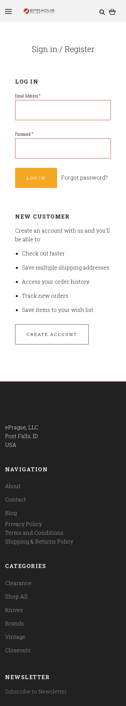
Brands (14, 623)
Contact (15, 499)
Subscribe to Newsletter (36, 691)
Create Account (52, 334)
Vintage (15, 636)
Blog (11, 512)
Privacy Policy (23, 523)
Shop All (16, 596)
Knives (14, 609)
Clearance (18, 582)
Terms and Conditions (34, 532)
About (12, 485)
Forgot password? (84, 177)
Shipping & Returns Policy (39, 541)
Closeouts (18, 650)
